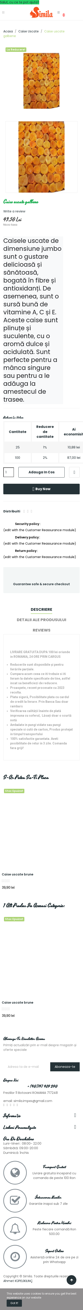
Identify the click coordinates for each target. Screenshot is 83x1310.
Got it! (14, 1303)
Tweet (28, 511)
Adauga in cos (42, 472)
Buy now (42, 489)
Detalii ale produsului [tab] (41, 619)
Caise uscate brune (17, 874)
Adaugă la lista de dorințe (74, 472)
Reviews (41, 630)
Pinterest (31, 511)
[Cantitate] (8, 472)
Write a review (14, 211)
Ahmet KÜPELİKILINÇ (18, 1281)
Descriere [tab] (41, 609)
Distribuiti (24, 511)
